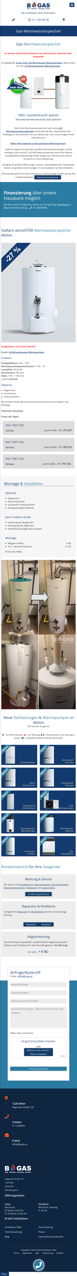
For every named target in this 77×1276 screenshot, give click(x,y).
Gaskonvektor (48, 887)
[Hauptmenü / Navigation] (71, 5)
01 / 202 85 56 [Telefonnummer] (39, 19)
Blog (7, 1236)
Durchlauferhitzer (59, 884)
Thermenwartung (13, 1231)
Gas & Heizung (45, 1227)
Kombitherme (26, 884)
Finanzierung (47, 1253)
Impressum (27, 1253)
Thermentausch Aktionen (50, 1236)
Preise (41, 1231)
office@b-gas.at (24, 976)
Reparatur (23, 911)
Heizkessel (31, 887)
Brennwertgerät (42, 884)
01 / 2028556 (18, 1125)
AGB (37, 1253)
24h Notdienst (37, 911)
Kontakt (59, 1253)
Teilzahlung (62, 204)
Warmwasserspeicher (47, 177)
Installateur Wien (13, 1227)
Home (16, 1253)
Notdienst (46, 924)
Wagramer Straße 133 (23, 1107)
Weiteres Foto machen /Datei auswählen (38, 1052)
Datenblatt (18, 410)
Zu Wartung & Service (38, 894)
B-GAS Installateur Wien (46, 1250)
